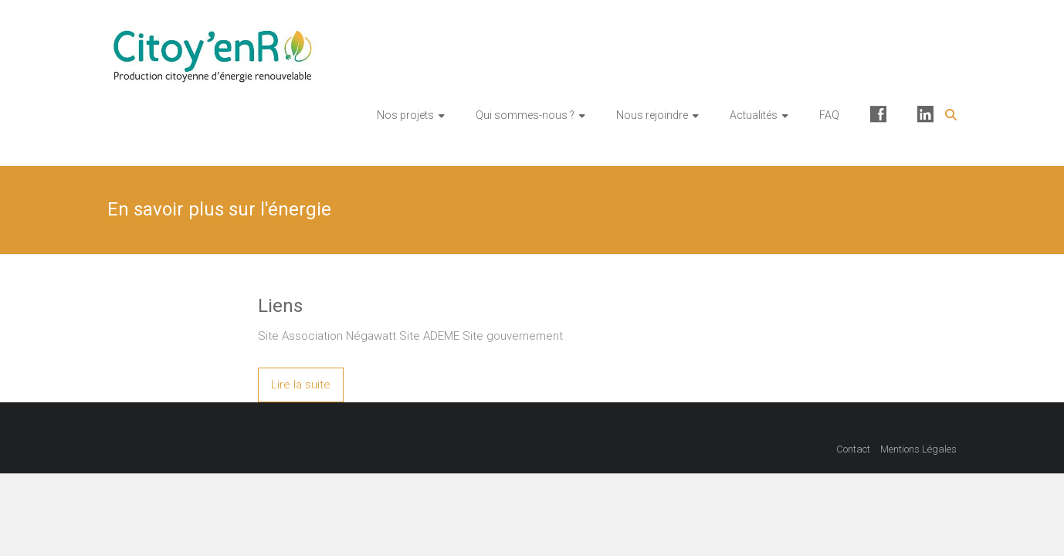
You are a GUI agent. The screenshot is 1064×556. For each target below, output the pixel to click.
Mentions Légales (918, 449)
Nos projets (405, 115)
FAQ (829, 115)
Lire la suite (300, 385)
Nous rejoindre (652, 115)
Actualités (754, 115)
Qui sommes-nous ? (525, 115)
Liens (280, 306)
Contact (853, 449)
